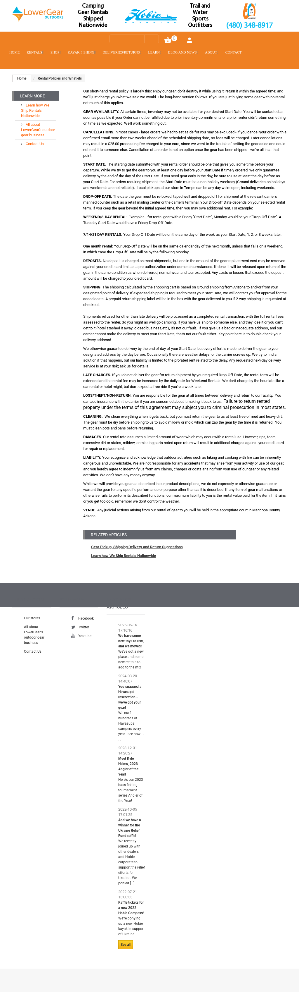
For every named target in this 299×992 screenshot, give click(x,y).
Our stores (32, 618)
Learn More (32, 96)
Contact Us (34, 144)
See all (126, 945)
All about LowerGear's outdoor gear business (38, 129)
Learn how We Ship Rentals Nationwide (123, 555)
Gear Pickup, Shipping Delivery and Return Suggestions (137, 547)
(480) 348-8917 (249, 26)
